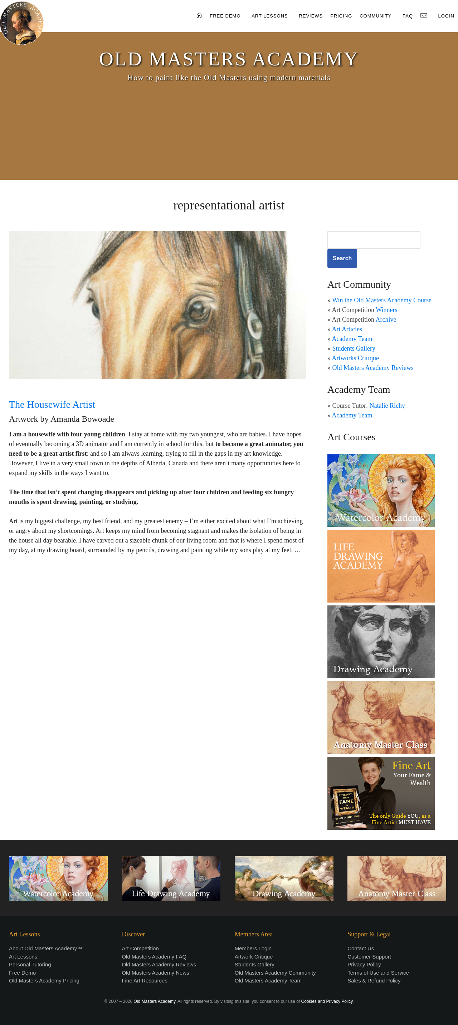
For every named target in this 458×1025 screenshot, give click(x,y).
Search (342, 258)
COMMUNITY (375, 16)
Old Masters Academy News (155, 973)
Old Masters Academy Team (268, 980)
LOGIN (446, 16)
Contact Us (360, 948)
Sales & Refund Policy (373, 980)
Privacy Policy (364, 964)
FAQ (408, 16)
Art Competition (140, 948)
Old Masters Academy (154, 1001)
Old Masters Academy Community (275, 973)
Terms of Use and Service (378, 973)
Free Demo (22, 973)
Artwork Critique (254, 957)
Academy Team (352, 338)
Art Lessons (23, 957)
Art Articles (347, 329)
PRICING (341, 16)
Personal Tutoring (30, 964)
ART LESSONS (270, 16)
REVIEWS (311, 16)
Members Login (253, 948)
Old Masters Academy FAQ (154, 957)
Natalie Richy (387, 405)
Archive (386, 319)
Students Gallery (353, 348)
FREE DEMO (225, 16)
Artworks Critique (355, 358)
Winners (386, 309)
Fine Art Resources (144, 980)
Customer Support (369, 957)
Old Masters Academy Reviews (373, 367)
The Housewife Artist (52, 404)
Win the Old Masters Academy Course (382, 300)
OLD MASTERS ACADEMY (229, 59)
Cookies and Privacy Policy (327, 1001)
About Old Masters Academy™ (45, 948)
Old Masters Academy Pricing (44, 980)
